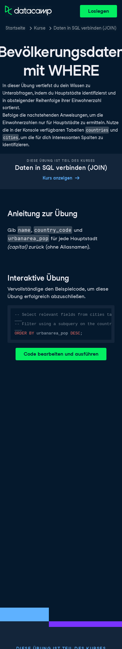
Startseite (15, 28)
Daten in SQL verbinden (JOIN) (85, 28)
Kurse (39, 28)
